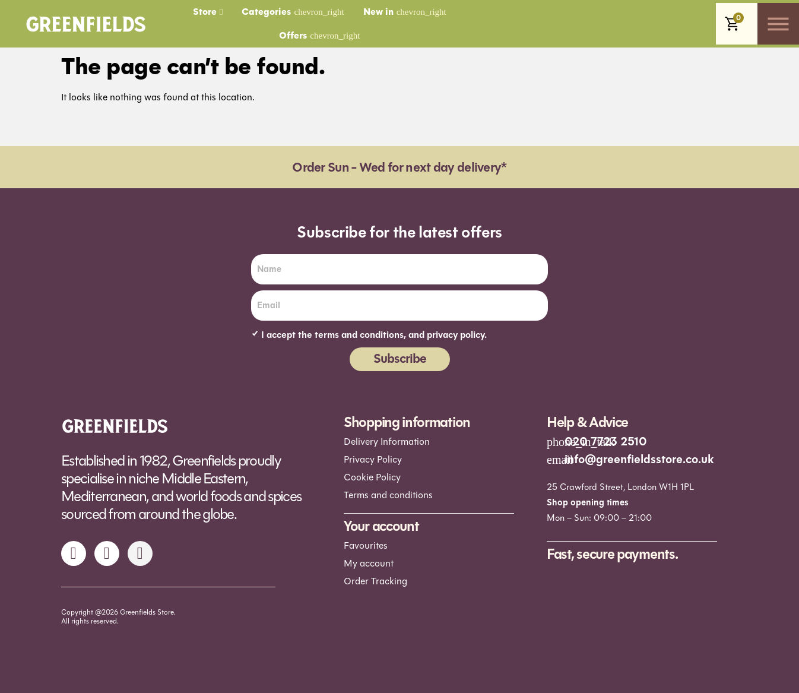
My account (369, 563)
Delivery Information (387, 441)
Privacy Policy (373, 459)
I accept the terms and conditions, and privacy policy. (374, 335)
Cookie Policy (372, 477)
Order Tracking (375, 581)
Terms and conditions (388, 495)
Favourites (366, 545)
